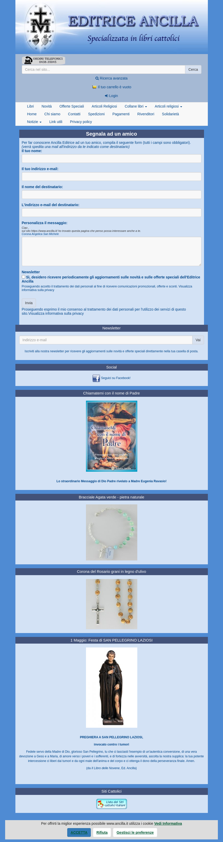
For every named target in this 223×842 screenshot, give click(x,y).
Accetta (79, 832)
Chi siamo (52, 114)
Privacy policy (81, 122)
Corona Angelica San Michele (40, 233)
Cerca (193, 69)
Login (111, 96)
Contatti (74, 114)
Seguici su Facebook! (116, 378)
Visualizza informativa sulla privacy (56, 313)
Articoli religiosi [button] (168, 106)
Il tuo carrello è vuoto (111, 87)
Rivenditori (145, 114)
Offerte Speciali (72, 106)
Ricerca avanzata (111, 78)
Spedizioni (96, 114)
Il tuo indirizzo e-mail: (40, 169)
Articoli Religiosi (104, 106)
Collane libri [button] (136, 106)
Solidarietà (170, 114)
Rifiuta (102, 832)
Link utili (55, 122)
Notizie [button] (34, 122)
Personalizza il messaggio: (44, 223)
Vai (198, 340)
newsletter (57, 351)
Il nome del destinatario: (42, 187)
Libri (30, 106)
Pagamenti (121, 114)
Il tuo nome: (32, 151)
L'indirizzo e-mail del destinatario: (51, 205)
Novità (47, 106)
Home (32, 114)
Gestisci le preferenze (135, 832)
